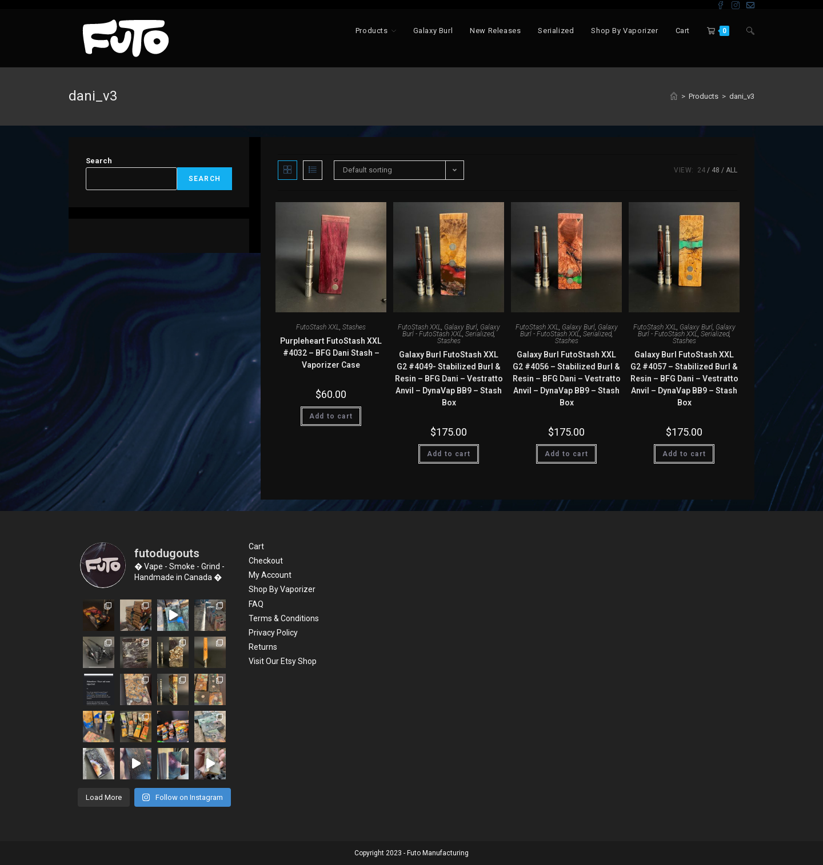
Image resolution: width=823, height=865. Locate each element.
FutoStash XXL (317, 327)
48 (716, 170)
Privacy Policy (273, 632)
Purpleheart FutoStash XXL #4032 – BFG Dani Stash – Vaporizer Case (331, 352)
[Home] (674, 96)
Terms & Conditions (284, 618)
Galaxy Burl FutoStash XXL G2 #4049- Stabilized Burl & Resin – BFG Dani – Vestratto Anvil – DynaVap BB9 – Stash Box (449, 378)
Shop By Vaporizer (282, 589)
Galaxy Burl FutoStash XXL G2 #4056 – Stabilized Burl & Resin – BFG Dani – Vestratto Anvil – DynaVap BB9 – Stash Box (567, 378)
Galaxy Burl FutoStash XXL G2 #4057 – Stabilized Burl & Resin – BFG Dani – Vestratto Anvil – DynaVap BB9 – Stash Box (684, 378)
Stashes (354, 327)
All (731, 170)
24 (701, 170)
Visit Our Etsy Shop (283, 661)
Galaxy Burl (460, 327)
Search (99, 160)
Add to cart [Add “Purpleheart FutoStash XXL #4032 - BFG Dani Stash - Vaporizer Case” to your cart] (331, 416)
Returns (263, 646)
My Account (270, 575)
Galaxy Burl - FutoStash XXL (451, 330)
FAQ (256, 604)
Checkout (266, 560)
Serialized (479, 334)
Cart (256, 546)
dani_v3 (741, 96)
